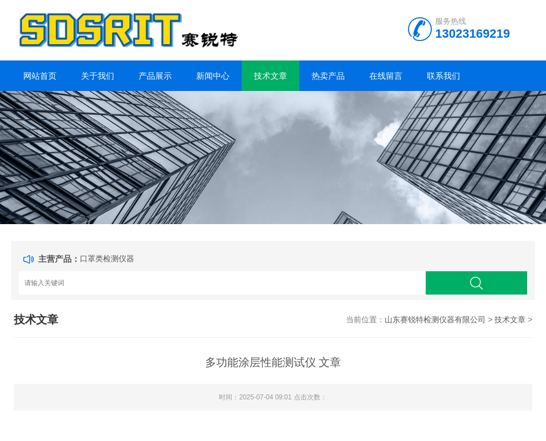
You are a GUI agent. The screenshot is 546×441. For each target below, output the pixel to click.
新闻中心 (212, 75)
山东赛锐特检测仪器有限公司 (435, 319)
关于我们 (97, 75)
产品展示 (155, 75)
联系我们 (443, 75)
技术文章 (270, 75)
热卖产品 (328, 75)
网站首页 (40, 75)
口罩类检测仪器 (107, 258)
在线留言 (385, 75)
